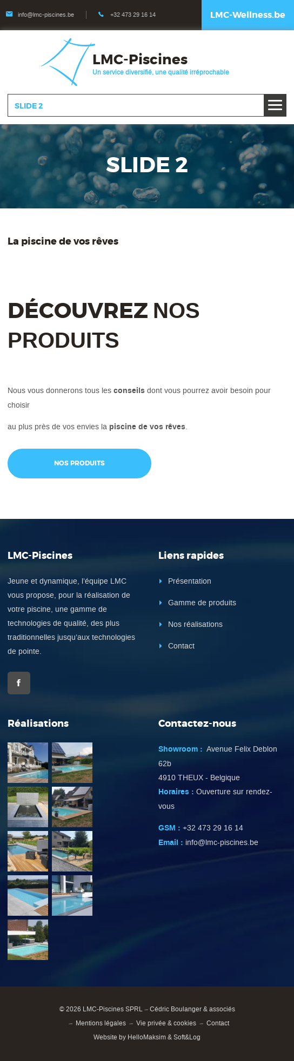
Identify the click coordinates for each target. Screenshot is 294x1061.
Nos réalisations (195, 624)
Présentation (189, 581)
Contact (181, 646)
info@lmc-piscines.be (46, 15)
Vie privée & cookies (166, 1023)
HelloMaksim (147, 1037)
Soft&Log (187, 1037)
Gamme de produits (202, 603)
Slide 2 (29, 106)
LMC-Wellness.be (247, 15)
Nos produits (79, 463)
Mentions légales (101, 1023)
